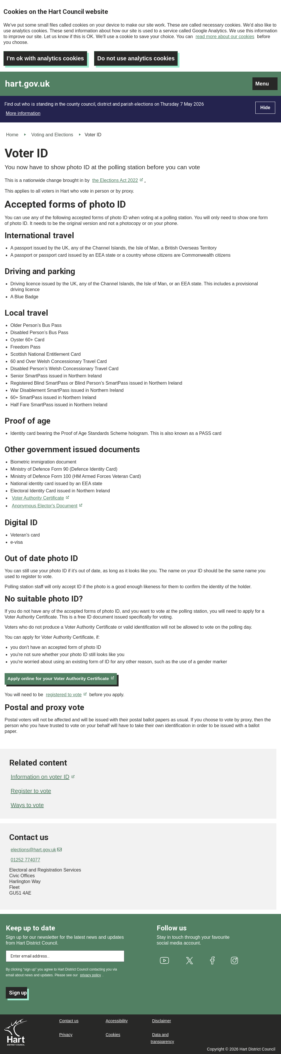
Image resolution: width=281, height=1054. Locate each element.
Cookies (113, 1033)
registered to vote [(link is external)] (66, 693)
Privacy (65, 1033)
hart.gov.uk (27, 83)
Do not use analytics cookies (139, 57)
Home (12, 133)
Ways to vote (27, 804)
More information (23, 112)
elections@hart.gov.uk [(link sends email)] (36, 848)
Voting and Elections (52, 133)
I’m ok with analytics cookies (46, 57)
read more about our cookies (225, 36)
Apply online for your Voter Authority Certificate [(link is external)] (62, 677)
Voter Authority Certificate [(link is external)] (40, 496)
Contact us (68, 1020)
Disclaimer (161, 1020)
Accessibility (117, 1020)
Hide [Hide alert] (265, 106)
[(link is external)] (164, 959)
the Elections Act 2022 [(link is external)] (117, 179)
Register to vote (31, 790)
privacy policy (90, 974)
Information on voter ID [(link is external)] (42, 776)
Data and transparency (162, 1037)
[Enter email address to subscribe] (65, 955)
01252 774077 (25, 858)
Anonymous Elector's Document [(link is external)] (47, 504)
